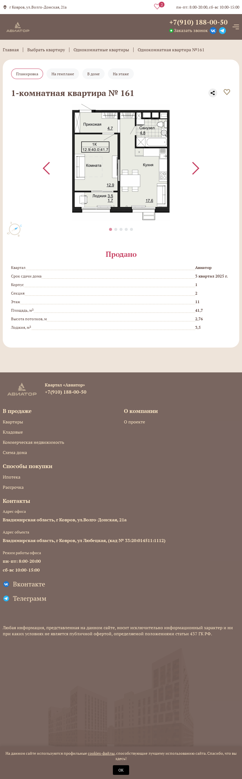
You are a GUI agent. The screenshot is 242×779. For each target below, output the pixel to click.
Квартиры (13, 422)
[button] (110, 229)
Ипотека (11, 477)
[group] (121, 162)
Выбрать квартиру (46, 50)
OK (121, 770)
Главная (11, 50)
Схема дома (15, 452)
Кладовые (13, 432)
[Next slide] (196, 168)
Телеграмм (30, 598)
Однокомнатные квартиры (101, 50)
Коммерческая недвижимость (33, 442)
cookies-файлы (101, 753)
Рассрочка (13, 487)
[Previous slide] (46, 168)
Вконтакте (29, 584)
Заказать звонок (191, 30)
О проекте (134, 422)
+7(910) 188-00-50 (198, 22)
